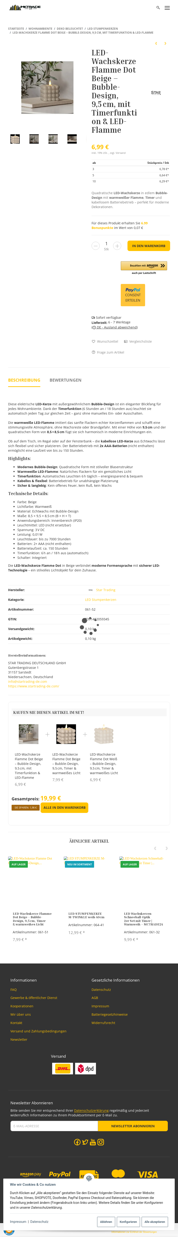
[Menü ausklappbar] (167, 7)
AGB (95, 997)
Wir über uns (20, 1014)
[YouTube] (92, 1142)
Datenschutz (39, 1222)
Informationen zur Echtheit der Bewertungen (134, 1232)
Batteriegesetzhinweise (110, 1014)
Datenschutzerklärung (91, 1110)
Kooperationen (21, 1006)
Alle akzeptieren (155, 1222)
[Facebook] (77, 1142)
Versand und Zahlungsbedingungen (38, 1031)
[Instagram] (100, 1142)
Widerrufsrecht (103, 1023)
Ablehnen (106, 1222)
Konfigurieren (128, 1222)
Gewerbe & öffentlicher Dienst (33, 997)
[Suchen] (158, 7)
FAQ (13, 989)
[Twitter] (85, 1142)
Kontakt (16, 1023)
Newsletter (18, 1039)
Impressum (18, 1222)
